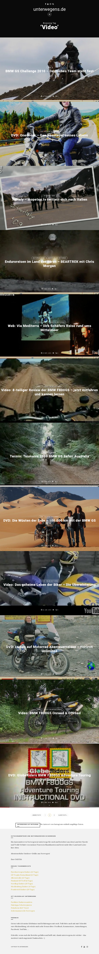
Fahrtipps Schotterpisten (21, 905)
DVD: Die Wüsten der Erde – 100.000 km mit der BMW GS (49, 521)
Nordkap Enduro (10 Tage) (22, 884)
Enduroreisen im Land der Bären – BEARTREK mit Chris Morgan (49, 264)
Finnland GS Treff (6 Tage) (22, 881)
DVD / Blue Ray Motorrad (49, 131)
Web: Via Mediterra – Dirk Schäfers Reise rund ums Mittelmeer (49, 328)
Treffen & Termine (49, 452)
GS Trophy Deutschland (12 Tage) (24, 875)
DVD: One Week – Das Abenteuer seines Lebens (49, 135)
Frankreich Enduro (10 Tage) (22, 889)
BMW (49, 67)
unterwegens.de (49, 9)
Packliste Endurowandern (21, 902)
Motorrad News (49, 196)
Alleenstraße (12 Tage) (20, 878)
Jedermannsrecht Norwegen (23, 911)
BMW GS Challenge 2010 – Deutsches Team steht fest (49, 71)
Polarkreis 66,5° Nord (19, 908)
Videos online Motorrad (57, 258)
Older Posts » (62, 815)
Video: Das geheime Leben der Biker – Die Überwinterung (49, 585)
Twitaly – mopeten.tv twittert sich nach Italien (49, 200)
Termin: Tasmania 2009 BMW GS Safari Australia (49, 456)
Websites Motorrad (57, 322)
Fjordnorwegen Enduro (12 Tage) (24, 872)
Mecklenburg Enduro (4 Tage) (23, 886)
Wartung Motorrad (63, 771)
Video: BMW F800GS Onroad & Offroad (49, 713)
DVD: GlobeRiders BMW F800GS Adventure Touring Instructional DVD (49, 777)
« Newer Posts (36, 815)
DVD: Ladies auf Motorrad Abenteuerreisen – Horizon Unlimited (49, 649)
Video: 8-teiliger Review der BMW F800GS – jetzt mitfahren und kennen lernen (49, 392)
